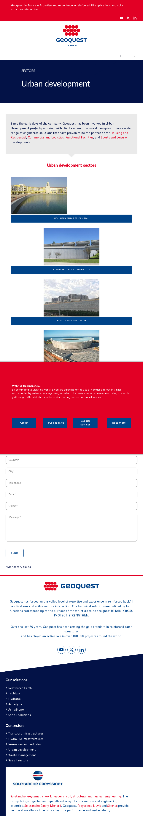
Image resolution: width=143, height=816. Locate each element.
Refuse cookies (55, 422)
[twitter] (128, 18)
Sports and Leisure (114, 138)
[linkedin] (135, 18)
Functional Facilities (79, 138)
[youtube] (121, 18)
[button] (132, 56)
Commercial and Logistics (46, 138)
